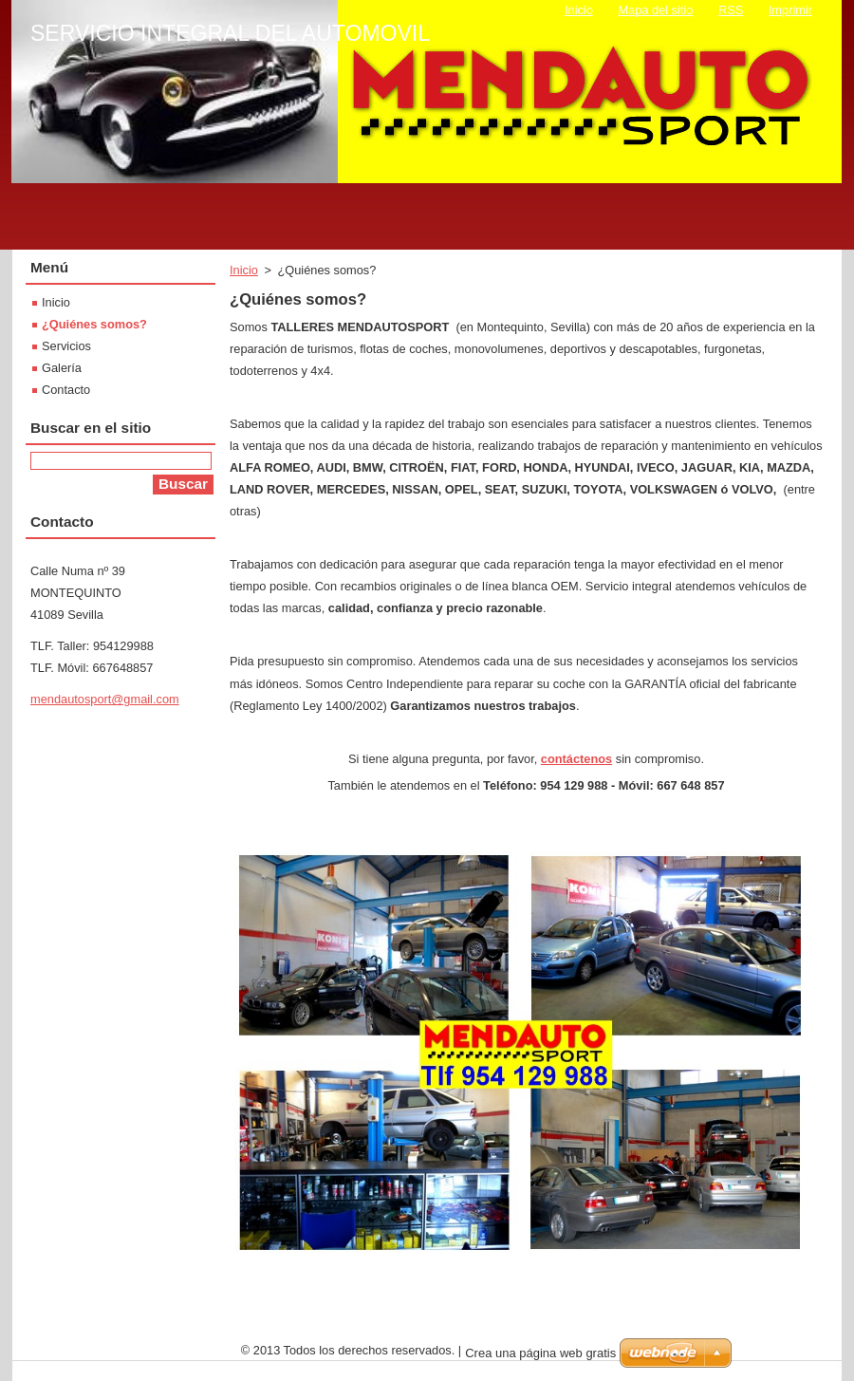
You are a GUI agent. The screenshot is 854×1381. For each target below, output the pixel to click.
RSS (730, 10)
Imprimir (790, 10)
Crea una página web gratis (540, 1353)
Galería (62, 368)
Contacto (66, 390)
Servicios (66, 346)
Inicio (244, 270)
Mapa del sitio (655, 10)
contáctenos (576, 759)
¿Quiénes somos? (94, 324)
